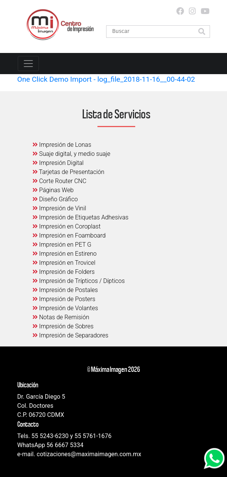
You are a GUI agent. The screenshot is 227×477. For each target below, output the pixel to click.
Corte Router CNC (59, 181)
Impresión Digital (58, 162)
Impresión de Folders (63, 271)
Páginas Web (53, 190)
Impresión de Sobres (63, 326)
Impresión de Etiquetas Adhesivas (80, 217)
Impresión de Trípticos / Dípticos (78, 280)
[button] (202, 32)
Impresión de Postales (65, 290)
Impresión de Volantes (65, 308)
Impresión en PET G (61, 244)
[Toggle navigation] (28, 63)
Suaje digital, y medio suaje (71, 153)
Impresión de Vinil (59, 208)
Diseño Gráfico (55, 199)
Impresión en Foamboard (69, 235)
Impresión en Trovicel (64, 262)
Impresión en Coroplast (66, 226)
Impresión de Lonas (61, 144)
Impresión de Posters (64, 299)
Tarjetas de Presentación (68, 172)
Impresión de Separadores (70, 335)
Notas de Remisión (61, 317)
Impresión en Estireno (64, 253)
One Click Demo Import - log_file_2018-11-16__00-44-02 (106, 79)
